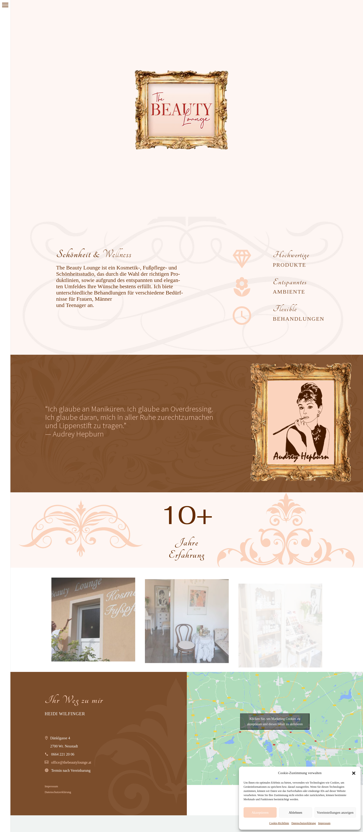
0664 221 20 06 (62, 754)
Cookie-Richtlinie (279, 823)
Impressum (324, 823)
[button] (353, 773)
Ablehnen (295, 812)
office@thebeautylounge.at (71, 762)
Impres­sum (51, 786)
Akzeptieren (260, 812)
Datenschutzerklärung (303, 823)
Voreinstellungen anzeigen (335, 812)
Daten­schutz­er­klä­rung (58, 792)
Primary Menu (5, 5)
